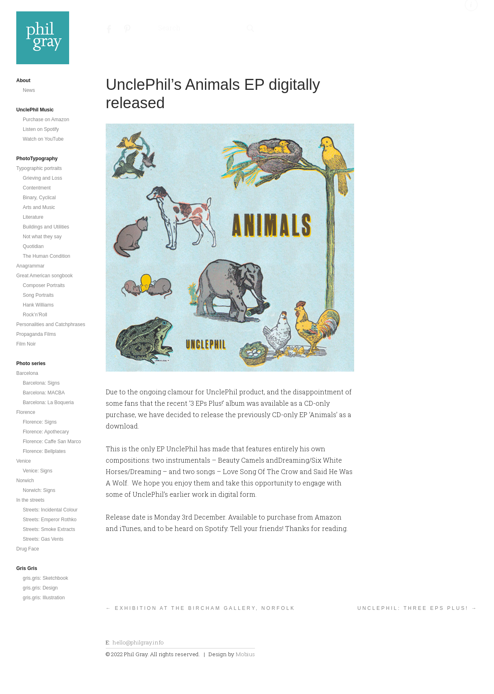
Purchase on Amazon (46, 119)
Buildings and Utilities (46, 227)
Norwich (25, 480)
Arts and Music (39, 207)
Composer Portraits (44, 285)
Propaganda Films (36, 334)
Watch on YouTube (43, 139)
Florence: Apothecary (46, 432)
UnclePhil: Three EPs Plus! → (417, 608)
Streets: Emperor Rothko (49, 519)
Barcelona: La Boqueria (48, 402)
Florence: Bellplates (44, 451)
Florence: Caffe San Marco (52, 441)
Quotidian (33, 246)
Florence (25, 412)
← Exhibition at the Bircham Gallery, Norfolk (200, 608)
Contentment (37, 188)
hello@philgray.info (138, 642)
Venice (23, 461)
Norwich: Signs (39, 490)
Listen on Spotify (41, 129)
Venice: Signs (37, 471)
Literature (33, 217)
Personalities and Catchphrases (50, 324)
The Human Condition (46, 256)
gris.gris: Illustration (44, 597)
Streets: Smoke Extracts (49, 529)
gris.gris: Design (40, 588)
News (29, 90)
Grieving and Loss (42, 178)
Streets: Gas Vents (43, 539)
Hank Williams (38, 305)
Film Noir (26, 344)
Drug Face (27, 549)
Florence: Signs (40, 422)
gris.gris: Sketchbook (45, 578)
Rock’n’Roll (35, 315)
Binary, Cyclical (39, 197)
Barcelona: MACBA (44, 393)
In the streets (30, 500)
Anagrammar (30, 266)
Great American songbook (44, 275)
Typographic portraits (39, 168)
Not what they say (42, 236)
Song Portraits (38, 295)
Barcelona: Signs (41, 383)
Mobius (245, 654)
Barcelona (27, 373)
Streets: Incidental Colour (50, 510)
